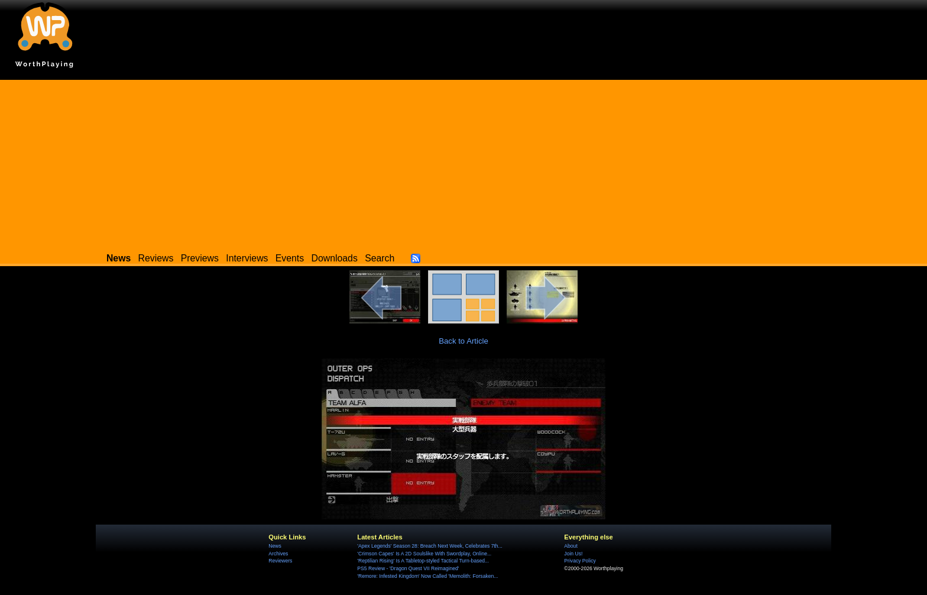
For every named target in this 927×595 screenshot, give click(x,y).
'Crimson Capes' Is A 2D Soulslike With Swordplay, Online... (424, 554)
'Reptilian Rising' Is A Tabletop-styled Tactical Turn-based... (423, 561)
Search (379, 258)
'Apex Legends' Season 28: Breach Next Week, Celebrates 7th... (429, 546)
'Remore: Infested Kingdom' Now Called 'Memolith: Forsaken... (427, 576)
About (570, 546)
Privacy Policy (579, 561)
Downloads (335, 258)
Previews (200, 258)
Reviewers (280, 561)
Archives (278, 554)
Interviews (247, 258)
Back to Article (463, 341)
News (274, 546)
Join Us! (573, 554)
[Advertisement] (463, 162)
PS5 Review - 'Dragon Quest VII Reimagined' (408, 568)
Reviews (156, 258)
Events (289, 258)
